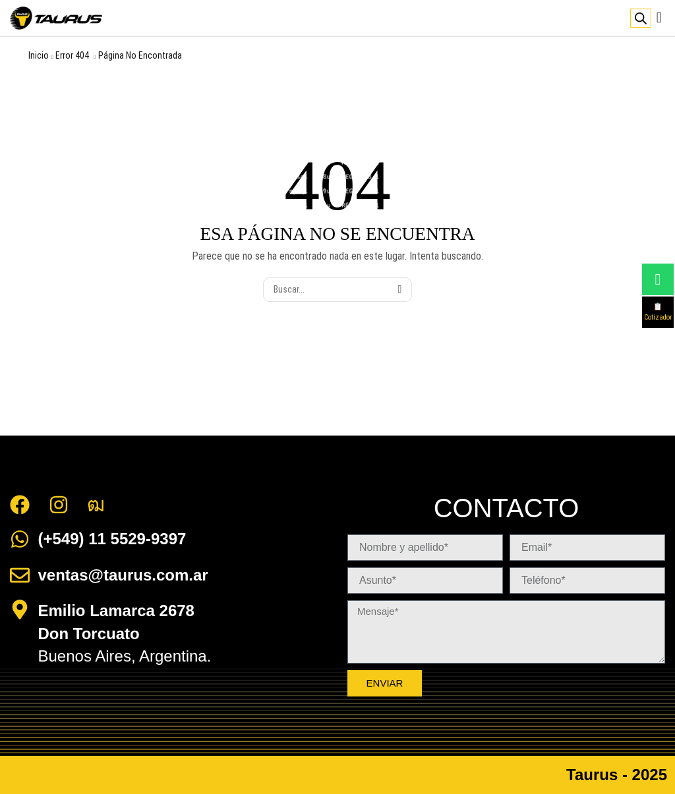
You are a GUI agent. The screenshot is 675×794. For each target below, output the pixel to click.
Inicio (38, 55)
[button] (659, 18)
